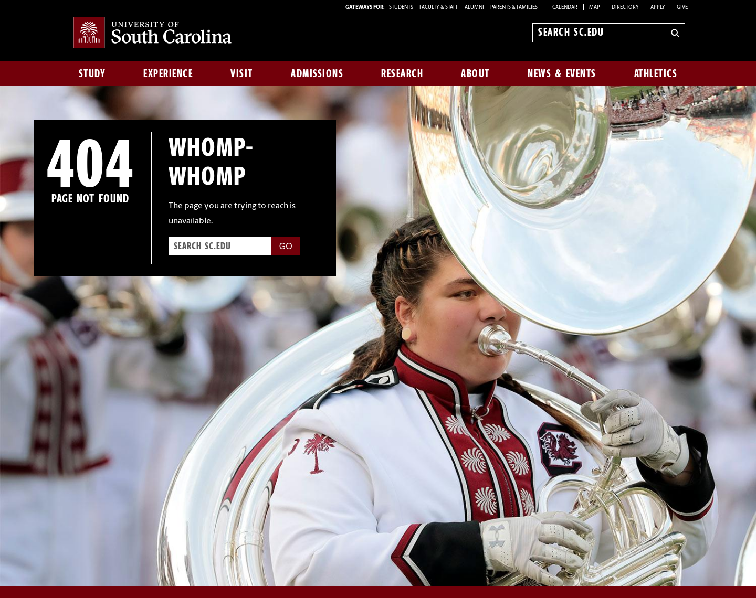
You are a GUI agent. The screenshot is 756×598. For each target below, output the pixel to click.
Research (402, 73)
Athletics (656, 73)
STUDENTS (401, 7)
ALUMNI (474, 7)
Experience (168, 73)
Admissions (317, 73)
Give (682, 7)
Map (594, 7)
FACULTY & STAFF (438, 7)
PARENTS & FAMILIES (514, 7)
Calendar (565, 7)
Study (92, 73)
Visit (241, 73)
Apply (657, 7)
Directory (625, 7)
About (475, 73)
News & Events (562, 73)
